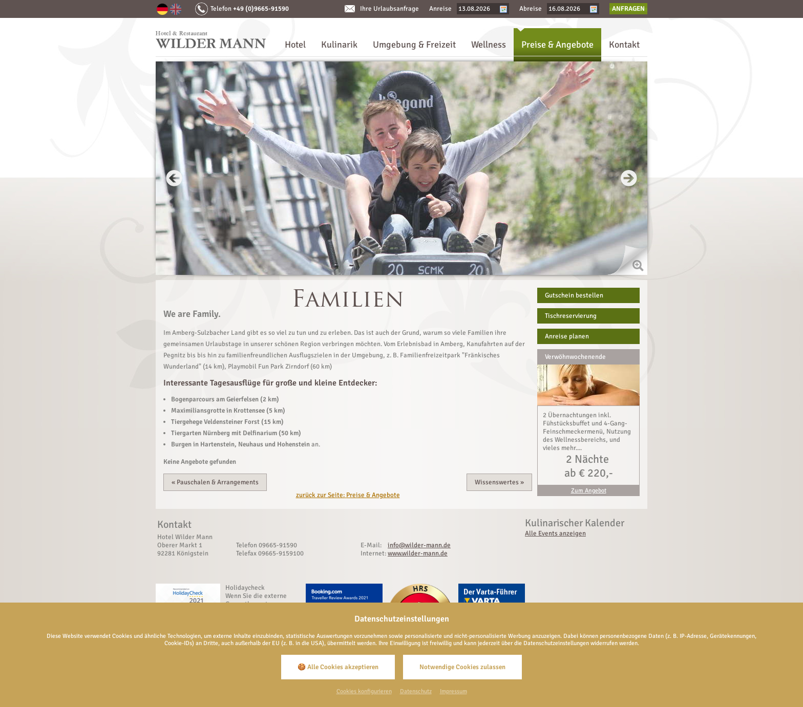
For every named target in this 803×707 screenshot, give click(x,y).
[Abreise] (568, 9)
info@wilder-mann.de (419, 545)
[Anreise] (478, 9)
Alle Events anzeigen (555, 533)
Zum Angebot (588, 491)
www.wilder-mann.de (418, 553)
